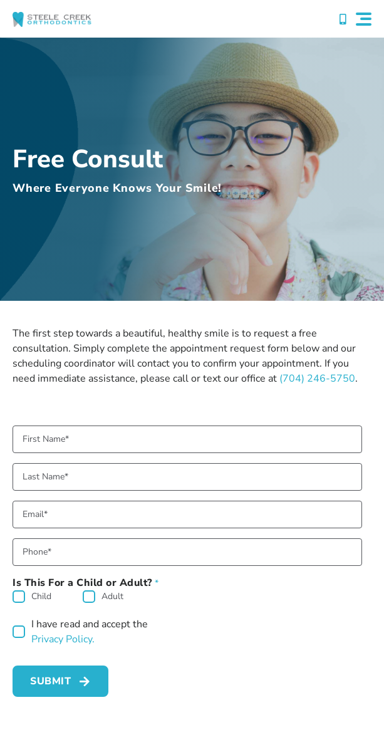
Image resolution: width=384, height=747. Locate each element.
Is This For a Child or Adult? (86, 583)
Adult (112, 596)
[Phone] (187, 552)
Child (41, 596)
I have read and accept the (89, 632)
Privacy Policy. (63, 639)
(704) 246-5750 (317, 378)
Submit (50, 681)
